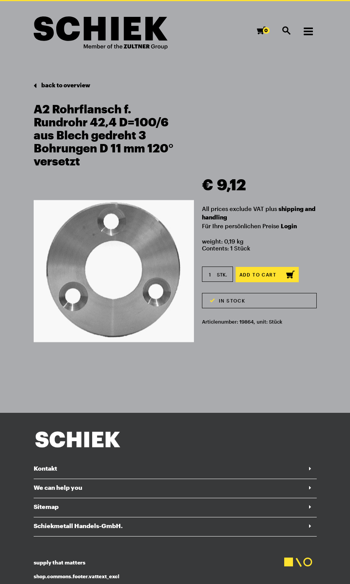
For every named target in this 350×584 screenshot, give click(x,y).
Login (289, 225)
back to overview (62, 86)
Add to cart (267, 274)
